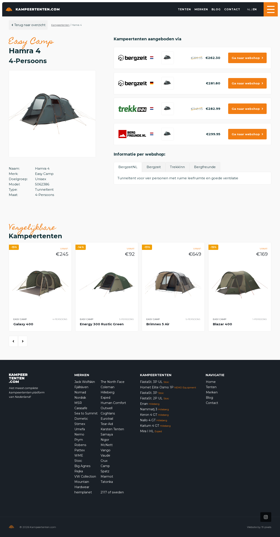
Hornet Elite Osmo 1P (168, 387)
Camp (105, 466)
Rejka (78, 471)
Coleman (107, 387)
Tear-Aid (107, 424)
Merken (201, 9)
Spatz (105, 471)
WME (78, 455)
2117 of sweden (112, 492)
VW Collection (85, 476)
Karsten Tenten (112, 429)
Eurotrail (107, 419)
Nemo (79, 434)
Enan (149, 404)
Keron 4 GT (154, 415)
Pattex (79, 450)
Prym (78, 440)
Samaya (107, 434)
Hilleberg (107, 392)
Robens (80, 445)
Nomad (80, 392)
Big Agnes (82, 466)
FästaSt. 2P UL (154, 398)
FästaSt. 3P (152, 393)
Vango (105, 450)
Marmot (107, 476)
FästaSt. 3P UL (154, 382)
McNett (107, 445)
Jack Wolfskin (84, 382)
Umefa (79, 429)
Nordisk (80, 398)
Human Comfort (113, 403)
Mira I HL (151, 431)
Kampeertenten (60, 25)
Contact (232, 9)
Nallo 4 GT (153, 420)
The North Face (112, 382)
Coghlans (108, 413)
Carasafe (80, 408)
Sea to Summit (86, 413)
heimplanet (83, 492)
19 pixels (266, 527)
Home (211, 382)
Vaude (105, 455)
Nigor (105, 440)
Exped (105, 398)
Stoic (78, 461)
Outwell (106, 408)
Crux (104, 461)
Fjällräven (81, 387)
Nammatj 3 (154, 409)
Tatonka (107, 482)
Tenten (184, 9)
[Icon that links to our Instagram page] (265, 517)
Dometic (81, 419)
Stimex (79, 424)
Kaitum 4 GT (155, 426)
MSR (78, 403)
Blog (216, 9)
